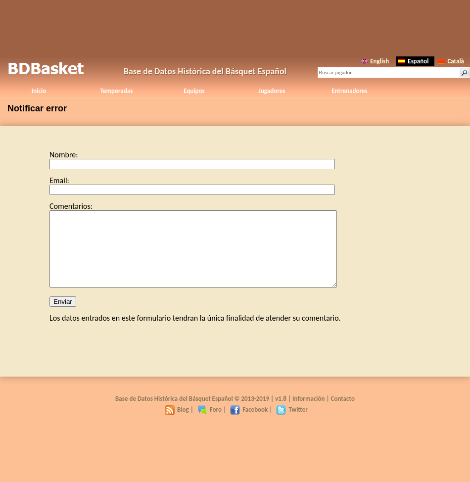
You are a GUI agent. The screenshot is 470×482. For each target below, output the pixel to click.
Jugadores (272, 91)
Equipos (194, 91)
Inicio (39, 91)
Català (451, 61)
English (375, 61)
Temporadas (116, 91)
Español (413, 61)
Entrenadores (349, 91)
